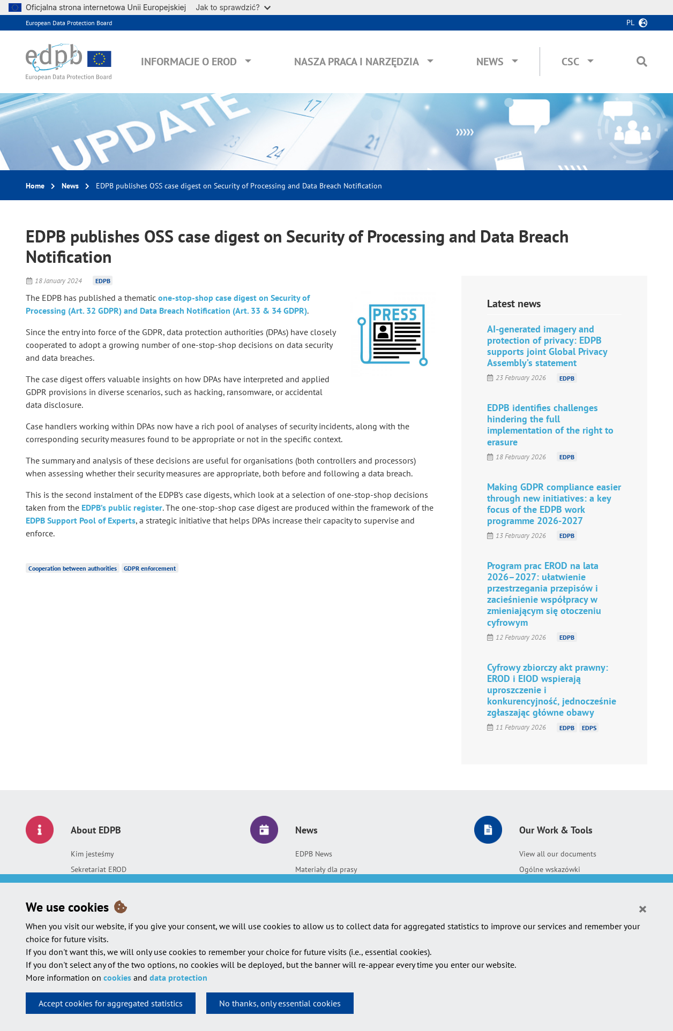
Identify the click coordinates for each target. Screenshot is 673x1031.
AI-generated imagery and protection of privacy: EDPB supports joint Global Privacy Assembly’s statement (547, 346)
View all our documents (557, 854)
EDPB (102, 281)
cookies (117, 977)
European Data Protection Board (69, 23)
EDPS (589, 727)
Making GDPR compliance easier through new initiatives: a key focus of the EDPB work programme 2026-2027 (554, 504)
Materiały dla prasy (326, 869)
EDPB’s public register (121, 507)
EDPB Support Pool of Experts (81, 520)
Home (35, 186)
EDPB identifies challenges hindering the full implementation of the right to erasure (550, 424)
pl (630, 22)
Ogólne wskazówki (549, 869)
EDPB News (313, 854)
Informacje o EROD (189, 62)
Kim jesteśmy (92, 854)
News (490, 62)
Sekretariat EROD (98, 869)
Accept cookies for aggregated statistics (111, 1003)
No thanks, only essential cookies (280, 1003)
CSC (570, 62)
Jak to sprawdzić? (233, 7)
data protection (178, 977)
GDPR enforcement (150, 568)
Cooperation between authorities (72, 568)
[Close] (642, 908)
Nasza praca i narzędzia (356, 62)
